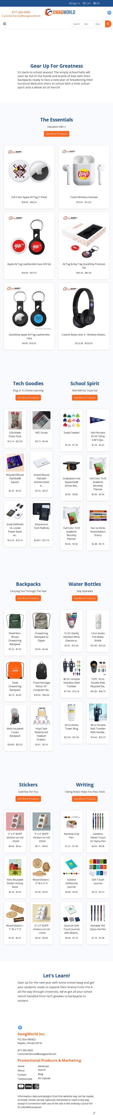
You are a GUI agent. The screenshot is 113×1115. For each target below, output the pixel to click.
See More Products (56, 134)
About (21, 1070)
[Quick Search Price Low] (88, 23)
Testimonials (25, 1079)
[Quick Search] (76, 23)
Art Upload (44, 1078)
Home (21, 1066)
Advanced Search (43, 1068)
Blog (40, 1074)
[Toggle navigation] (5, 24)
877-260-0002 (21, 12)
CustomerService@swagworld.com (21, 16)
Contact (22, 1074)
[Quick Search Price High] (99, 23)
